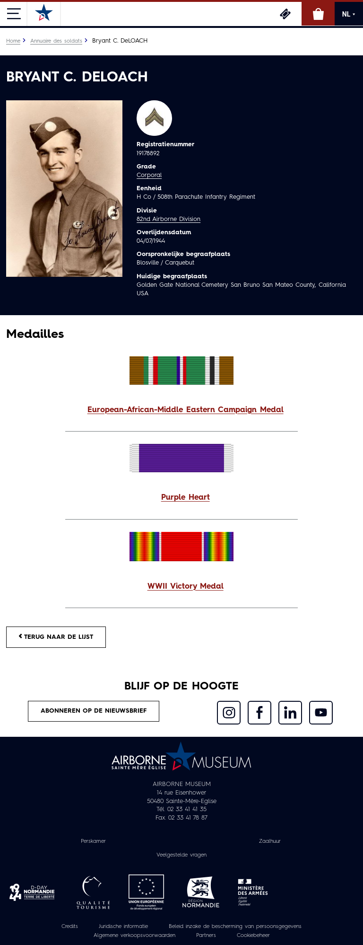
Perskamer (93, 841)
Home (13, 41)
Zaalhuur (270, 841)
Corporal (149, 175)
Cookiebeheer (253, 935)
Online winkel (318, 14)
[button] (181, 410)
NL (348, 14)
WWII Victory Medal (185, 587)
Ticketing (285, 14)
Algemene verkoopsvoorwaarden (134, 935)
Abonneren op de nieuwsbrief (94, 711)
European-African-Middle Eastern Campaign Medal (185, 410)
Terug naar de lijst (56, 636)
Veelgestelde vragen (181, 855)
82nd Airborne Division (168, 219)
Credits (69, 926)
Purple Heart (185, 498)
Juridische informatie (123, 926)
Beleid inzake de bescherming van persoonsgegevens (235, 926)
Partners (206, 935)
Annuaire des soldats (56, 41)
